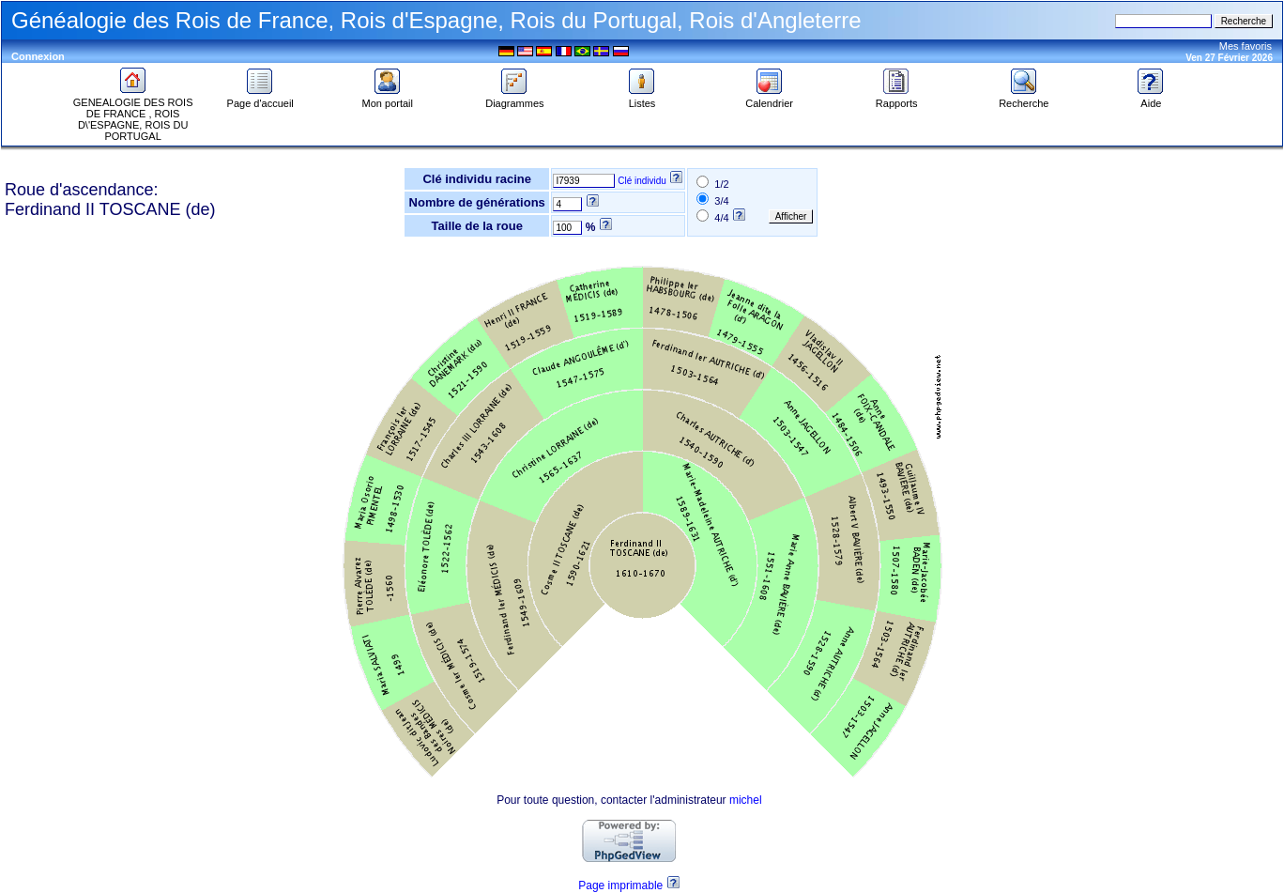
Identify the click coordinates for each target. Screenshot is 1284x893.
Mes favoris (1245, 46)
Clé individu (642, 181)
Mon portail (387, 98)
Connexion (38, 56)
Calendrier (769, 98)
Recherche (1023, 98)
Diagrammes (514, 98)
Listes (642, 98)
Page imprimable (620, 885)
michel (745, 800)
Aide (1151, 98)
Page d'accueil (260, 98)
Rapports (897, 98)
